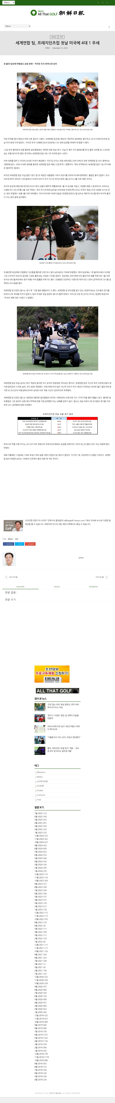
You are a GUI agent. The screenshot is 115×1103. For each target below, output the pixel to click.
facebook (8, 547)
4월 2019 (38, 1047)
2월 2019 (38, 1053)
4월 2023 (38, 906)
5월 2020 (38, 1005)
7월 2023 (38, 896)
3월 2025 (38, 832)
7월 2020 (38, 999)
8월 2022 (38, 928)
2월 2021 (38, 976)
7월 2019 (38, 1037)
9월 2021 (38, 960)
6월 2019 (38, 1041)
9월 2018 (38, 1069)
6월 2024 (38, 861)
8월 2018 (38, 1073)
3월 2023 (38, 909)
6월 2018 (38, 1079)
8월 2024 (38, 854)
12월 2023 (39, 880)
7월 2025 (38, 819)
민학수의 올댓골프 (55, 1099)
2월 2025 (38, 835)
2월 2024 (38, 874)
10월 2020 (39, 989)
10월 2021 (39, 957)
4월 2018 (38, 1085)
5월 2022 (38, 935)
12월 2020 (39, 983)
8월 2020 (38, 996)
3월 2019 (38, 1050)
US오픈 (40, 792)
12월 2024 (39, 842)
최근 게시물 (13, 582)
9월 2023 (38, 890)
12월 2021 (39, 951)
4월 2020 (38, 1008)
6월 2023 (38, 899)
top (61, 39)
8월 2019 (38, 1034)
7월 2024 (38, 858)
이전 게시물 (100, 582)
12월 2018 (39, 1060)
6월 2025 (38, 822)
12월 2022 (39, 919)
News (54, 39)
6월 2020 (38, 1002)
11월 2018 (39, 1063)
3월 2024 (38, 871)
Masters (41, 778)
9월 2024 (38, 851)
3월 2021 (38, 973)
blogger (20, 592)
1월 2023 (38, 915)
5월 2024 (38, 864)
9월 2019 (38, 1031)
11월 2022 (39, 922)
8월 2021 (38, 964)
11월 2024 (39, 845)
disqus (57, 592)
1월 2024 (38, 877)
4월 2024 (38, 867)
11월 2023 (39, 883)
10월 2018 (39, 1066)
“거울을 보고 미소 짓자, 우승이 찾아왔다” (63, 743)
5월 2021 (38, 970)
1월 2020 (38, 1018)
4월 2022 (38, 938)
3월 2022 (38, 941)
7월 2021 (38, 967)
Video (40, 796)
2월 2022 (38, 944)
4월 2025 (38, 829)
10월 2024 (39, 848)
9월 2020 (38, 992)
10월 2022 (39, 925)
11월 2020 (39, 986)
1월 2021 (38, 980)
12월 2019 (39, 1021)
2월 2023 (38, 912)
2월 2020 (38, 1015)
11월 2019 (39, 1024)
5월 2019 (38, 1044)
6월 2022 (38, 931)
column (41, 801)
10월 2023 (39, 887)
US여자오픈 (42, 787)
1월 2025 (38, 838)
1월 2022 (38, 947)
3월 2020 (38, 1012)
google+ (30, 547)
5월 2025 (38, 826)
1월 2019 (38, 1057)
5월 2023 (38, 903)
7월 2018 (38, 1076)
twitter (19, 547)
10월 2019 (39, 1028)
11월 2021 (39, 954)
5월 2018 (38, 1082)
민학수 (47, 51)
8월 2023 (38, 893)
